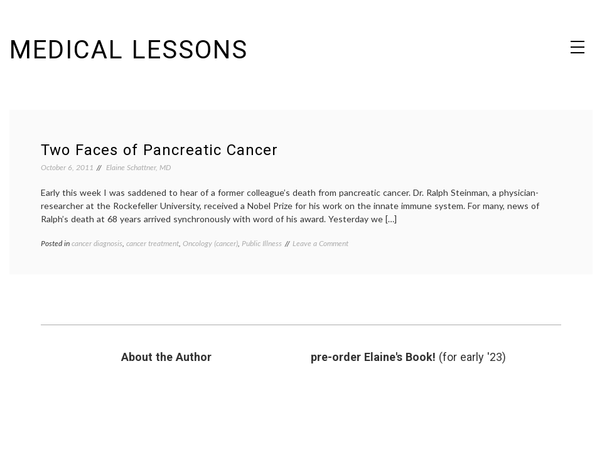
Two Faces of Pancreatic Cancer (159, 150)
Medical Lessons (128, 50)
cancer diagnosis (97, 243)
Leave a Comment (320, 243)
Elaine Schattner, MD (138, 167)
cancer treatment (152, 243)
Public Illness (262, 243)
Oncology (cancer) (210, 243)
